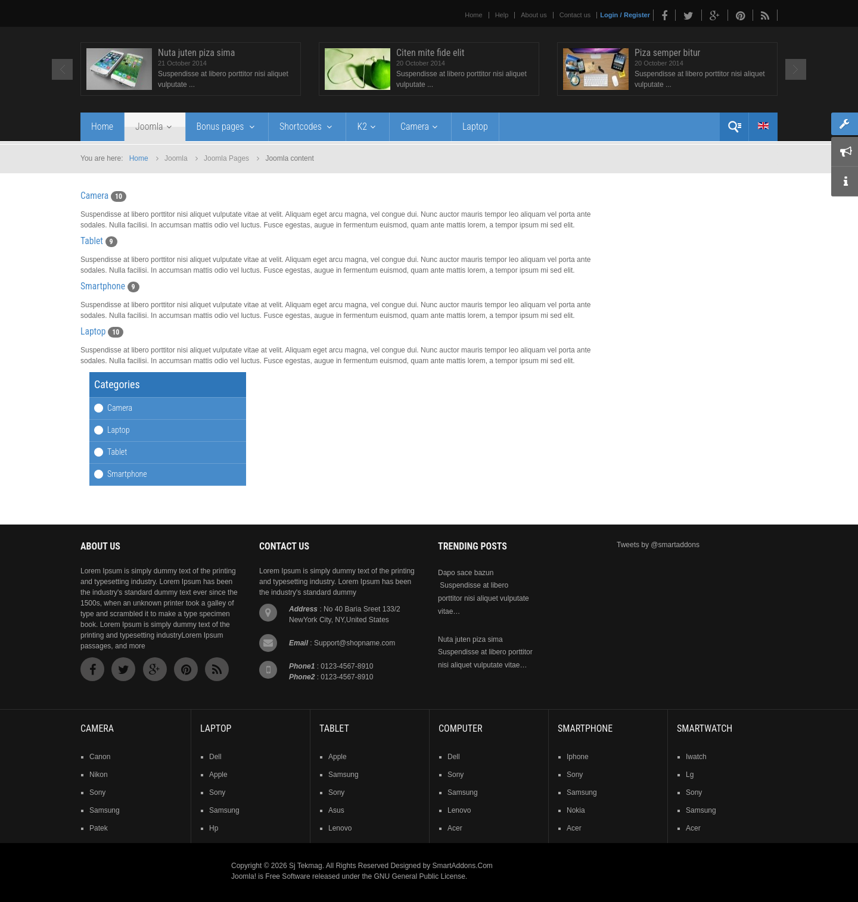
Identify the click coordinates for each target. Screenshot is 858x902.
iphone (578, 757)
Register (637, 14)
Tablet (91, 241)
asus (336, 810)
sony (97, 792)
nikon (98, 774)
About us (533, 14)
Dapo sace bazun (465, 573)
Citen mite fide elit (430, 52)
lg (690, 774)
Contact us (575, 14)
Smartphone (102, 286)
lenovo (340, 828)
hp (213, 828)
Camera (94, 196)
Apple (337, 757)
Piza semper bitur (668, 52)
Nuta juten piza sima (196, 52)
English (763, 125)
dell (215, 757)
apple (218, 774)
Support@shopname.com (354, 643)
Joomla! (243, 876)
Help (502, 14)
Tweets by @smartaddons (658, 545)
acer (454, 828)
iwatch (696, 757)
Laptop (93, 331)
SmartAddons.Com (462, 866)
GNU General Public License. (420, 876)
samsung (104, 810)
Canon (99, 757)
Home (473, 14)
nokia (576, 810)
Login (609, 14)
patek (98, 828)
